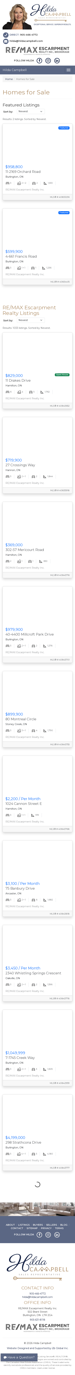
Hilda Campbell (15, 70)
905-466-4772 (29, 34)
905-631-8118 (37, 1319)
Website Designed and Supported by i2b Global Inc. (37, 1348)
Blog (63, 1224)
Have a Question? (19, 1357)
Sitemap (32, 1228)
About (10, 1224)
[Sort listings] (31, 111)
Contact (17, 1228)
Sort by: (8, 111)
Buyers (38, 1224)
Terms (59, 1228)
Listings (24, 1224)
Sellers (51, 1224)
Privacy (46, 1228)
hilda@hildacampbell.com (26, 41)
